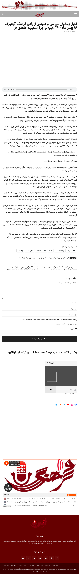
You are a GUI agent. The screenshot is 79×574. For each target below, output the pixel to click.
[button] (75, 14)
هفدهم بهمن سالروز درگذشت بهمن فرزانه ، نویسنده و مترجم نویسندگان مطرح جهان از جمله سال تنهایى (58, 268)
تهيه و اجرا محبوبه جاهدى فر (39, 258)
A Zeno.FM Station (71, 394)
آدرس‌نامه (13, 565)
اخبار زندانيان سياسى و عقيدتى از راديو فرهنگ (58, 258)
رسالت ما (32, 565)
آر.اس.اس (6, 565)
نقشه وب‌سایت (39, 565)
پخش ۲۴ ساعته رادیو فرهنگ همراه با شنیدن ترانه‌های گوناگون (42, 352)
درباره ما (26, 565)
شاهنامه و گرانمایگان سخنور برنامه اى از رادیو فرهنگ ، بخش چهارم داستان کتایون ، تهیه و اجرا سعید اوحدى (23, 268)
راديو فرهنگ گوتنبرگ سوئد (25, 258)
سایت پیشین (54, 565)
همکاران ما (47, 565)
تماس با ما (19, 565)
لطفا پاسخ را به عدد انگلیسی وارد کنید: (66, 324)
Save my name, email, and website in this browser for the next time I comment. (48, 319)
